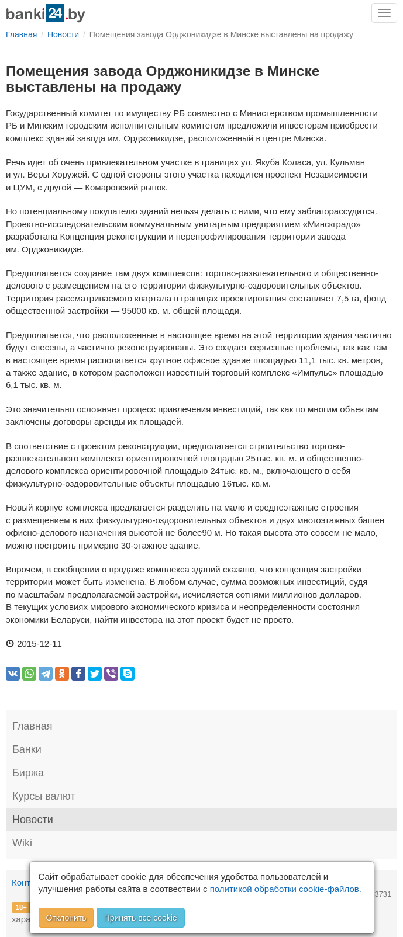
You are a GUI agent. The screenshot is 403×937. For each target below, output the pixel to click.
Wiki (22, 843)
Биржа (28, 773)
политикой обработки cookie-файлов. (285, 889)
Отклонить (66, 917)
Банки (27, 749)
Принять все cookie (140, 917)
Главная (32, 726)
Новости (32, 819)
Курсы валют (43, 796)
